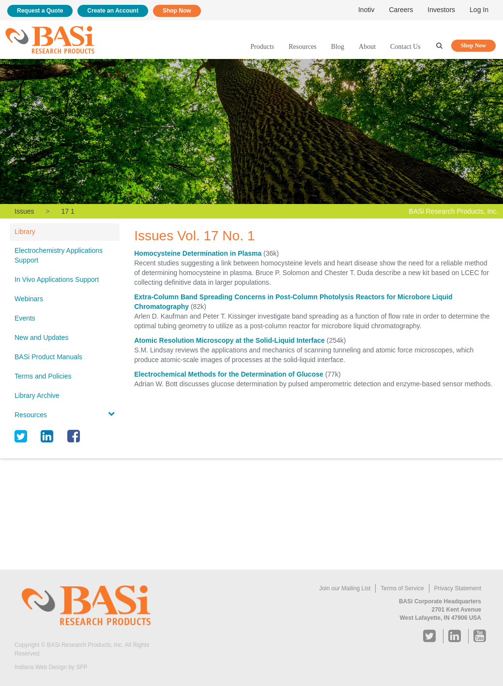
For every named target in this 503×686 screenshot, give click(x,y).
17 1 (67, 211)
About (367, 46)
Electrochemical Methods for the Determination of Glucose (228, 374)
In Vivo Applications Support (57, 279)
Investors (441, 10)
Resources (303, 46)
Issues (24, 211)
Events (25, 318)
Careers (401, 10)
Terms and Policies (43, 376)
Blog (337, 46)
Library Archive (37, 395)
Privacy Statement (457, 588)
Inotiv (366, 10)
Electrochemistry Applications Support (59, 255)
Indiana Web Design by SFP (51, 667)
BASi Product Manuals (48, 357)
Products (262, 46)
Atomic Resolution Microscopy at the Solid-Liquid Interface (229, 340)
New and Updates (41, 337)
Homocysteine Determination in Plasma (197, 253)
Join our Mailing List (344, 588)
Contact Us (405, 46)
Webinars (29, 299)
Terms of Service (402, 588)
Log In (479, 10)
